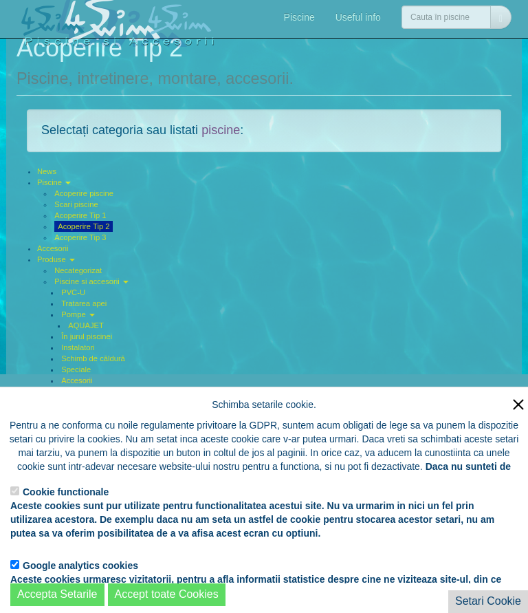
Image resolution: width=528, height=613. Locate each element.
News (46, 171)
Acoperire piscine (83, 193)
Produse (56, 259)
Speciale (76, 369)
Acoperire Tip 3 (80, 237)
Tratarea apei (84, 303)
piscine (220, 130)
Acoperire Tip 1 (80, 215)
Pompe (78, 314)
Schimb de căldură (93, 358)
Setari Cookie (488, 601)
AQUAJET (86, 325)
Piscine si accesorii (91, 281)
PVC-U (73, 292)
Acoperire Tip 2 (83, 226)
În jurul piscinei (86, 336)
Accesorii (52, 248)
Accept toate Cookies (167, 594)
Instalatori (78, 347)
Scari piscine (76, 204)
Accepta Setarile (57, 594)
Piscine (299, 17)
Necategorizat (78, 270)
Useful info (358, 17)
